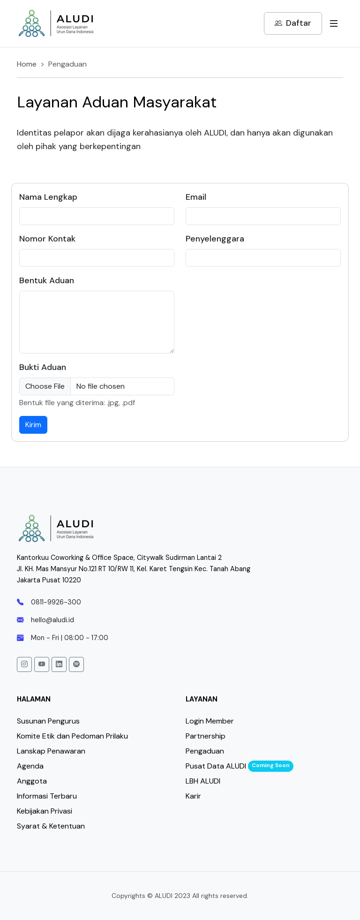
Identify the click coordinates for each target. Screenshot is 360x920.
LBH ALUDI (203, 781)
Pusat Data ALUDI (216, 766)
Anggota (32, 781)
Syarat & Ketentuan (51, 826)
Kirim (33, 425)
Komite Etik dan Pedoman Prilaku (72, 736)
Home (27, 64)
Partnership (205, 736)
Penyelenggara (215, 238)
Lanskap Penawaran (51, 751)
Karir (193, 796)
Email (196, 197)
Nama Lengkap (48, 197)
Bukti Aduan (42, 367)
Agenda (30, 766)
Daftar (293, 23)
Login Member (210, 721)
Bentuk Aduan (46, 280)
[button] (24, 664)
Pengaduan (205, 751)
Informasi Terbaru (47, 796)
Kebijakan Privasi (44, 811)
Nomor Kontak (47, 238)
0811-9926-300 (49, 602)
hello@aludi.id (45, 620)
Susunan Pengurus (48, 721)
